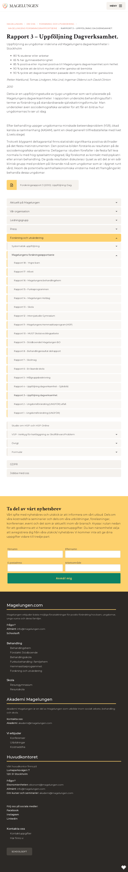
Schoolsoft (19, 851)
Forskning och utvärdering (65, 237)
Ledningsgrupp (65, 220)
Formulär (66, 452)
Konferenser (17, 738)
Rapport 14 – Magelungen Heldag (32, 298)
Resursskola (17, 689)
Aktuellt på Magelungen (65, 202)
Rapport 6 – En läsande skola (29, 368)
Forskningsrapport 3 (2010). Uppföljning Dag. (46, 185)
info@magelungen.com (30, 628)
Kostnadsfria (17, 747)
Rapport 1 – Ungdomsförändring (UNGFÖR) (37, 413)
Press (65, 229)
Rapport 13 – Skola (24, 307)
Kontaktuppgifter (20, 833)
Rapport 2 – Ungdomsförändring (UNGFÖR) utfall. (40, 404)
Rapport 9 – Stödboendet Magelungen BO (37, 342)
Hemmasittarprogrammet (26, 666)
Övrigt (66, 443)
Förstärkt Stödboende (24, 652)
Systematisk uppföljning (66, 246)
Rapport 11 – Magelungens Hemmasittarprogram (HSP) (43, 324)
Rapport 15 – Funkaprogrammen (31, 289)
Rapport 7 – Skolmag (25, 360)
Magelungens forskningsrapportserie (66, 255)
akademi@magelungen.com (35, 723)
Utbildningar (17, 742)
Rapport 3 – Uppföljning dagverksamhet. (36, 395)
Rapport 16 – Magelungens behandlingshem (37, 280)
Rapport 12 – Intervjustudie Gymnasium (34, 315)
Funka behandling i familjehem (29, 661)
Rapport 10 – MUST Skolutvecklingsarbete (36, 333)
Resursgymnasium (21, 685)
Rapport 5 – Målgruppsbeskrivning (32, 377)
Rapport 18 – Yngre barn (27, 262)
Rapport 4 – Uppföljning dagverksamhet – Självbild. (41, 386)
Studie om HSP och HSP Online (30, 425)
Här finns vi (16, 838)
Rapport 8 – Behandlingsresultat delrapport (37, 351)
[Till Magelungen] (20, 5)
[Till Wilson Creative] (123, 867)
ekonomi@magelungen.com (46, 784)
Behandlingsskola (21, 657)
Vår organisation (65, 211)
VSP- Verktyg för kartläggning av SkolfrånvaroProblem (66, 434)
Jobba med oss (19, 473)
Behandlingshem (20, 648)
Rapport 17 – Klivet (24, 271)
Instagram (13, 814)
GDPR (14, 464)
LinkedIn (12, 818)
